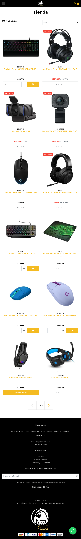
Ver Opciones (21, 392)
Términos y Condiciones (40, 463)
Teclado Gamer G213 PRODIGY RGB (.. (21, 69)
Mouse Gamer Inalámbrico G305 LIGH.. (20, 315)
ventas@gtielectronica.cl (40, 441)
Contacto (40, 456)
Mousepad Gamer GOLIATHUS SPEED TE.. (60, 254)
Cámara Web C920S (21, 131)
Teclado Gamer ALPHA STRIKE (21, 253)
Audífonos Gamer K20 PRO (21, 377)
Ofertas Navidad (40, 460)
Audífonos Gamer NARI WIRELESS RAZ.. (60, 69)
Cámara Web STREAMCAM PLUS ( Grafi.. (60, 131)
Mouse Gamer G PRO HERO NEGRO (21, 192)
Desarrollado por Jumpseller (53, 503)
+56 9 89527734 (40, 445)
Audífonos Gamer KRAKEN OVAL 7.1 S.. (60, 192)
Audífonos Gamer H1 (60, 377)
